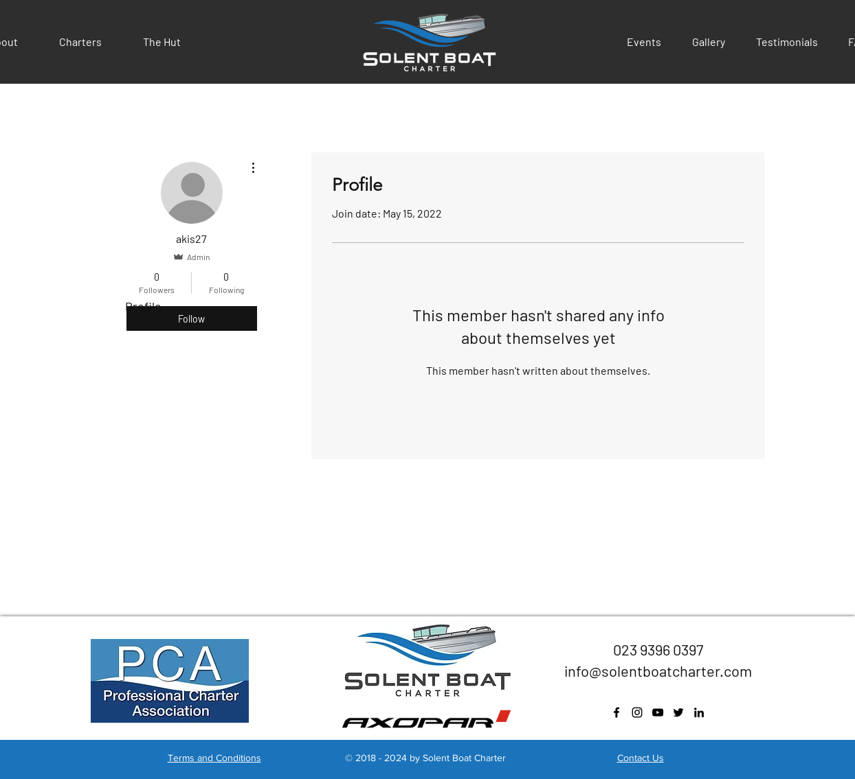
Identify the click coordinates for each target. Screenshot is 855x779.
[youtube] (658, 712)
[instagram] (637, 712)
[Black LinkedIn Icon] (699, 712)
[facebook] (616, 712)
